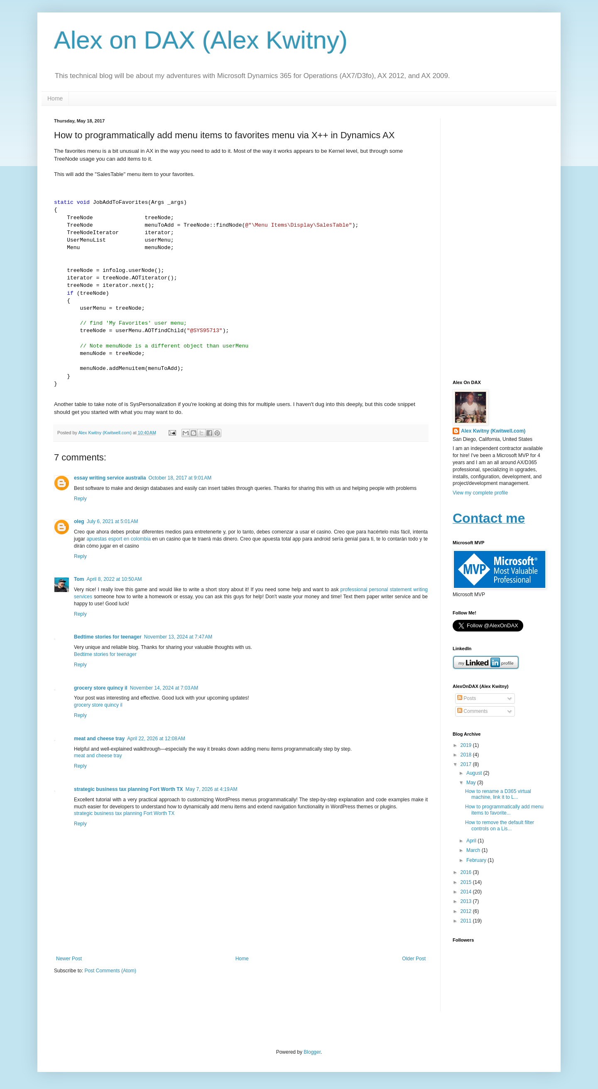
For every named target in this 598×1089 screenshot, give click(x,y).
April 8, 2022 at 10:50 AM (114, 579)
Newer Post (69, 959)
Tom (79, 579)
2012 (467, 911)
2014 (467, 892)
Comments (472, 711)
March (474, 850)
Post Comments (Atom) (110, 971)
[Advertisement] (498, 242)
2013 (467, 901)
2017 (467, 764)
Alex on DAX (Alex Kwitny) (201, 40)
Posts (466, 698)
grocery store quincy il (100, 688)
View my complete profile (480, 493)
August (474, 773)
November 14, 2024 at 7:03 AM (164, 688)
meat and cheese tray (99, 738)
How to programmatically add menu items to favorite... (504, 809)
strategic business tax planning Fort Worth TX (128, 789)
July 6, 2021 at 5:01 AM (112, 521)
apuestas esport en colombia (118, 539)
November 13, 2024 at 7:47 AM (178, 637)
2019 (467, 745)
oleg (79, 521)
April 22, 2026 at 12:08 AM (156, 738)
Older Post (414, 959)
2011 (467, 921)
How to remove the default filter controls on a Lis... (499, 825)
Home (55, 98)
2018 (467, 755)
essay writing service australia (110, 478)
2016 (467, 872)
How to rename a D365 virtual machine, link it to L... (498, 794)
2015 (467, 882)
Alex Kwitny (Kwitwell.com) (105, 432)
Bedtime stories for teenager (108, 637)
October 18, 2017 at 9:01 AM (179, 478)
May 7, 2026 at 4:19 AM (211, 789)
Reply (80, 499)
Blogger (312, 1052)
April (472, 841)
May (471, 783)
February (477, 860)
